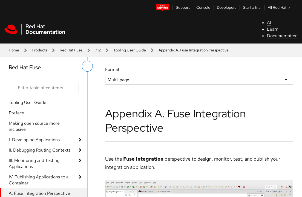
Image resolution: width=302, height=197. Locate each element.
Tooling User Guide (129, 50)
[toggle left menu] (87, 66)
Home (14, 50)
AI (269, 22)
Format (112, 69)
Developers (226, 7)
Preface (16, 113)
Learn (272, 29)
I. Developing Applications (34, 140)
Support (183, 7)
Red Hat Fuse (71, 50)
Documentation (282, 36)
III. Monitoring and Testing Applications (34, 163)
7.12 (98, 50)
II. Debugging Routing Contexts (39, 150)
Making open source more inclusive (34, 126)
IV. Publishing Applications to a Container (38, 180)
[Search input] (44, 88)
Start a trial (252, 7)
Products (39, 50)
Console (203, 7)
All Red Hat (279, 7)
